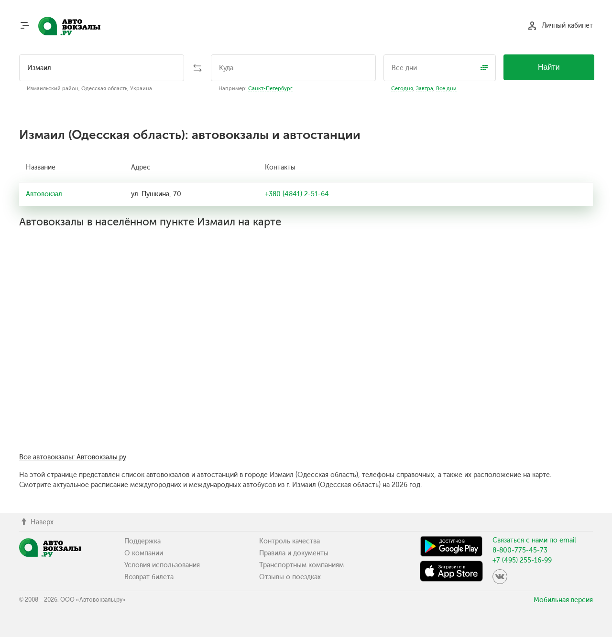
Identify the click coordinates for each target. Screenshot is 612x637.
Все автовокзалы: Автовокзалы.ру (72, 457)
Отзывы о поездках (290, 577)
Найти (549, 67)
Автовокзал (44, 194)
